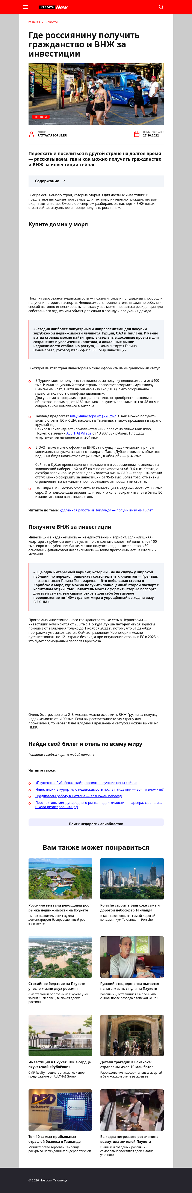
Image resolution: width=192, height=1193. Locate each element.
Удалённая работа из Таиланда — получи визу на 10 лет (106, 510)
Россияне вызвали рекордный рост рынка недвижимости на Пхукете (60, 907)
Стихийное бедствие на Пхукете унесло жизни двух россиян (57, 986)
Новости (41, 116)
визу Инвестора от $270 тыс (93, 416)
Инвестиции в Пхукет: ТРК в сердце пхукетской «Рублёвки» (60, 1064)
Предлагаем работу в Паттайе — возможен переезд (78, 796)
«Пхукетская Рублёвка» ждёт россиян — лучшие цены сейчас (86, 782)
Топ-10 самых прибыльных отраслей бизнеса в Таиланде (55, 1139)
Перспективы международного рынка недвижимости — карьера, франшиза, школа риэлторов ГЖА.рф (99, 804)
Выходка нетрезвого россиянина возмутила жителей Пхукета (129, 1139)
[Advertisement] (96, 263)
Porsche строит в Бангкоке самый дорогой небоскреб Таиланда (130, 907)
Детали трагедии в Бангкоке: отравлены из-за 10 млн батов (127, 1064)
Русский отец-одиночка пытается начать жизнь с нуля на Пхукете (129, 986)
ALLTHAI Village (79, 433)
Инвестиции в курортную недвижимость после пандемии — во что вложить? (99, 789)
